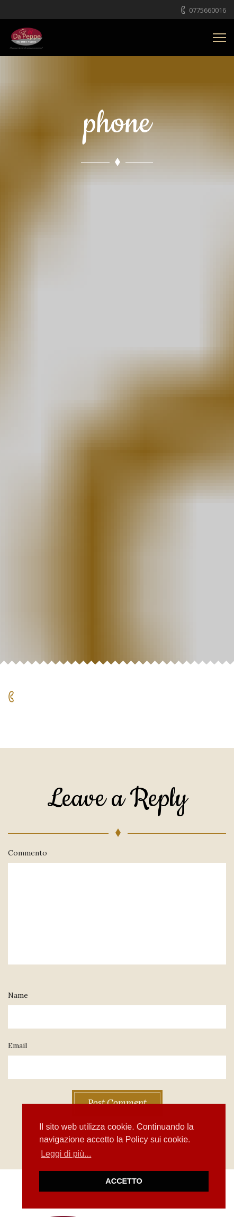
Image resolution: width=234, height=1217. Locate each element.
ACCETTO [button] (123, 1181)
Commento (27, 853)
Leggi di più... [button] (66, 1153)
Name (18, 995)
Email (17, 1045)
